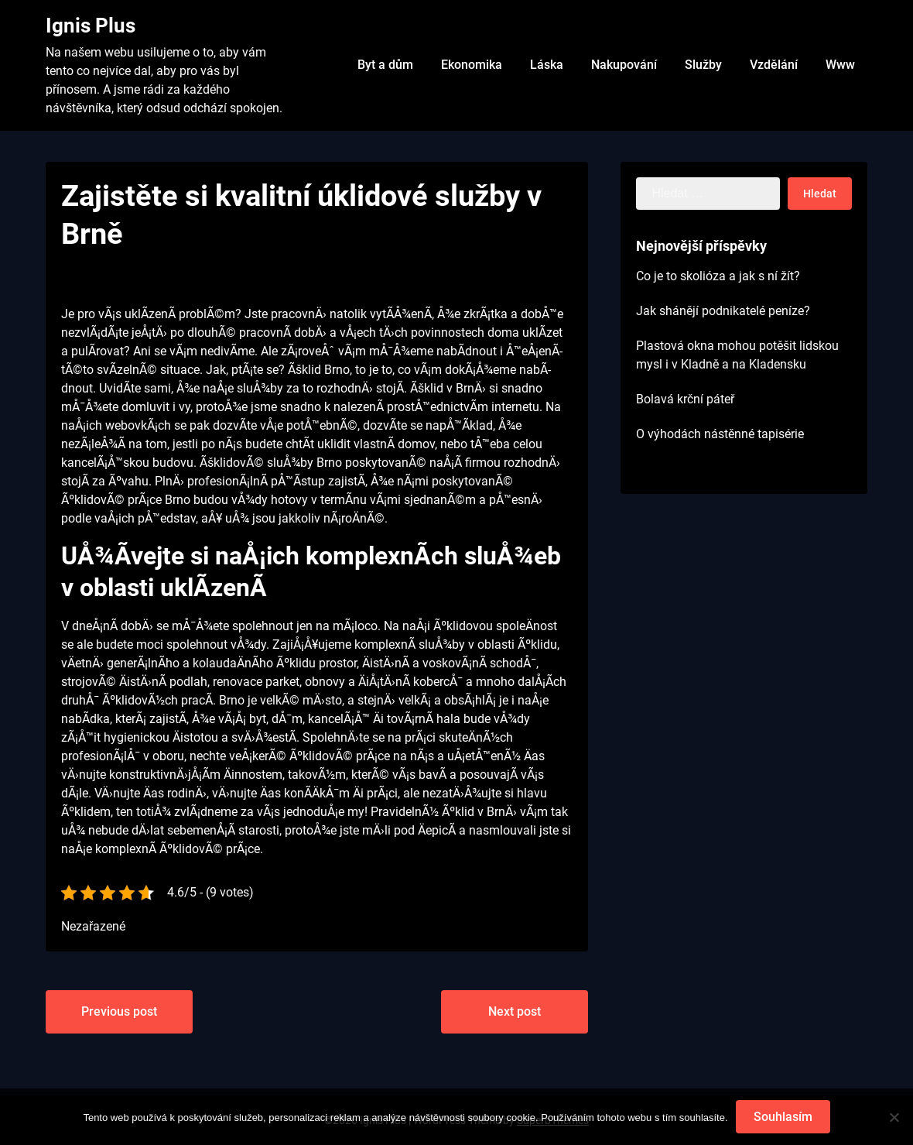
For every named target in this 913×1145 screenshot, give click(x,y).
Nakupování (624, 64)
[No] (893, 1117)
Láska (546, 64)
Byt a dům (385, 64)
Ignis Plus (90, 25)
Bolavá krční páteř (685, 399)
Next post (514, 1011)
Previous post (119, 1011)
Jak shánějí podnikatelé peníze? (723, 310)
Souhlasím (783, 1116)
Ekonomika (471, 64)
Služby (703, 64)
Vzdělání (774, 64)
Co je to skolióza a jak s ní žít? (718, 276)
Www (840, 64)
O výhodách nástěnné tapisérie (720, 434)
